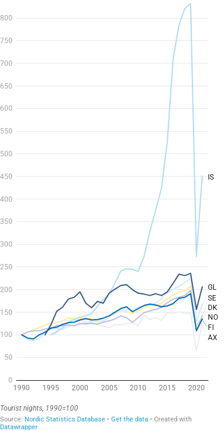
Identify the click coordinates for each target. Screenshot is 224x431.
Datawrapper (19, 427)
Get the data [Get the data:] (129, 419)
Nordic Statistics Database (64, 419)
